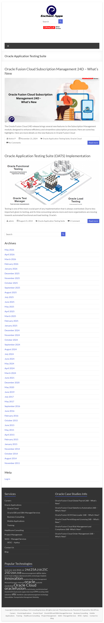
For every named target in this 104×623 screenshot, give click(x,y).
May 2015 (9, 430)
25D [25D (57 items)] (7, 572)
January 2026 (11, 268)
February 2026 (11, 264)
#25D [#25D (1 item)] (14, 570)
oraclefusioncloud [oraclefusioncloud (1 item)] (41, 589)
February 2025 (11, 320)
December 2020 (12, 382)
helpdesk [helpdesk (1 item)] (43, 576)
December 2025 (12, 273)
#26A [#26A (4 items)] (19, 570)
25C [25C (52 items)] (45, 569)
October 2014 (11, 453)
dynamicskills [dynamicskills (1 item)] (26, 576)
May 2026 (9, 249)
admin (11, 221)
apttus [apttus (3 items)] (38, 573)
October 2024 (11, 339)
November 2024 (12, 335)
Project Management (13, 534)
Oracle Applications (13, 505)
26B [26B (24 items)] (18, 572)
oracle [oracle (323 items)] (30, 581)
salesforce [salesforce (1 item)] (8, 594)
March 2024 (10, 373)
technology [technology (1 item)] (44, 594)
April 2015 (9, 434)
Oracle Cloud (76, 138)
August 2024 (11, 349)
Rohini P (12, 138)
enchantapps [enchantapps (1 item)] (36, 576)
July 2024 (9, 354)
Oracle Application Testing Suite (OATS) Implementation (47, 156)
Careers (8, 500)
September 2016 (12, 406)
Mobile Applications (15, 521)
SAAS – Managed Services (15, 539)
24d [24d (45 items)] (27, 569)
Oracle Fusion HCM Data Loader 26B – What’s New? (77, 515)
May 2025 (9, 306)
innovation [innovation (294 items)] (14, 578)
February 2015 (11, 439)
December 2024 (12, 330)
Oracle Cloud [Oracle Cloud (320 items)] (25, 585)
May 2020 (9, 387)
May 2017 (9, 401)
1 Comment (75, 221)
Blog (6, 552)
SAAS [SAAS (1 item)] (46, 592)
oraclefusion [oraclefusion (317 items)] (15, 588)
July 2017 (9, 396)
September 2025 (12, 287)
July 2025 (9, 297)
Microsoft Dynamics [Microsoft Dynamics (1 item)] (11, 582)
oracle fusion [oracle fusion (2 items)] (30, 589)
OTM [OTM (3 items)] (36, 592)
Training (10, 525)
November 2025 (12, 278)
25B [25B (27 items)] (39, 569)
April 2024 (9, 368)
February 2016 (11, 415)
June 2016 (9, 411)
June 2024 (9, 358)
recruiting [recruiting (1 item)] (41, 592)
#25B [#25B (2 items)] (7, 570)
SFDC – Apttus (13, 542)
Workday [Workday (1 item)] (36, 597)
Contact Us (9, 547)
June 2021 (9, 377)
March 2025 (10, 316)
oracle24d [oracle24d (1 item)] (38, 582)
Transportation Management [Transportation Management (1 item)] (23, 597)
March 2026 (10, 259)
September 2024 (12, 344)
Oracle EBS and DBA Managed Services (23, 512)
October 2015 (11, 420)
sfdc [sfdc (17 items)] (14, 594)
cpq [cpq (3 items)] (20, 576)
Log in (7, 479)
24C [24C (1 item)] (23, 570)
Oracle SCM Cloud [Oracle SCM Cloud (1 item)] (11, 592)
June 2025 (9, 302)
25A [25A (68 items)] (33, 569)
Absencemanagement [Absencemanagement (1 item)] (29, 573)
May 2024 (9, 363)
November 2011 (12, 463)
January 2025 (11, 325)
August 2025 (11, 292)
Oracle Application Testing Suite (56, 138)
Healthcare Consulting (14, 530)
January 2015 (11, 444)
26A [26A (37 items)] (13, 572)
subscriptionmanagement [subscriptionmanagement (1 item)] (32, 594)
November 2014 (12, 449)
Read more (93, 142)
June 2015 (9, 425)
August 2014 (11, 458)
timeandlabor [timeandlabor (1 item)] (9, 597)
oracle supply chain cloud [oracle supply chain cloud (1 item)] (25, 592)
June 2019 (9, 392)
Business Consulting (15, 517)
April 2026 (9, 254)
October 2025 (11, 283)
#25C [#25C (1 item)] (10, 570)
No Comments (15, 142)
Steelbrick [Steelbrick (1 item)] (20, 594)
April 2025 (9, 311)
